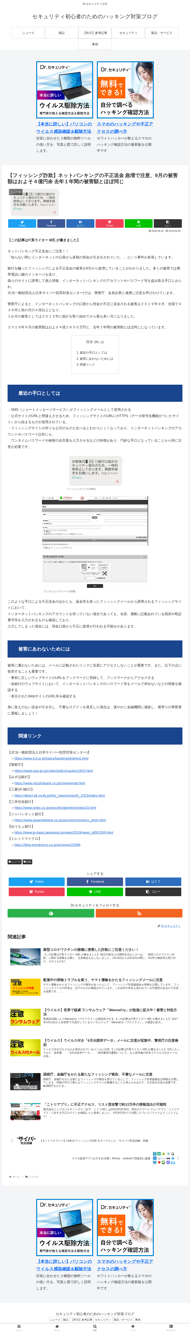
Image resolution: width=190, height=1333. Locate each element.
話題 (27, 862)
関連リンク (87, 365)
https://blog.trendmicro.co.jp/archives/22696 (47, 846)
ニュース (14, 862)
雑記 (63, 1322)
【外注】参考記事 (81, 1322)
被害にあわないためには (96, 359)
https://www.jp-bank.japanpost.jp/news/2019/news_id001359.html (63, 833)
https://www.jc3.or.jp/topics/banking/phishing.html (51, 759)
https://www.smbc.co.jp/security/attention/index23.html (55, 808)
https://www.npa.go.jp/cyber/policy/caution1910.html (53, 772)
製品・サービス (125, 1322)
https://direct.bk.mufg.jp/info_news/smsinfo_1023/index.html (59, 796)
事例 (141, 1322)
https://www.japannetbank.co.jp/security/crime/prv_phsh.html (60, 821)
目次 (89, 342)
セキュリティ (104, 1322)
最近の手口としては (93, 353)
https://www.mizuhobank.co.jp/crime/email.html (49, 784)
